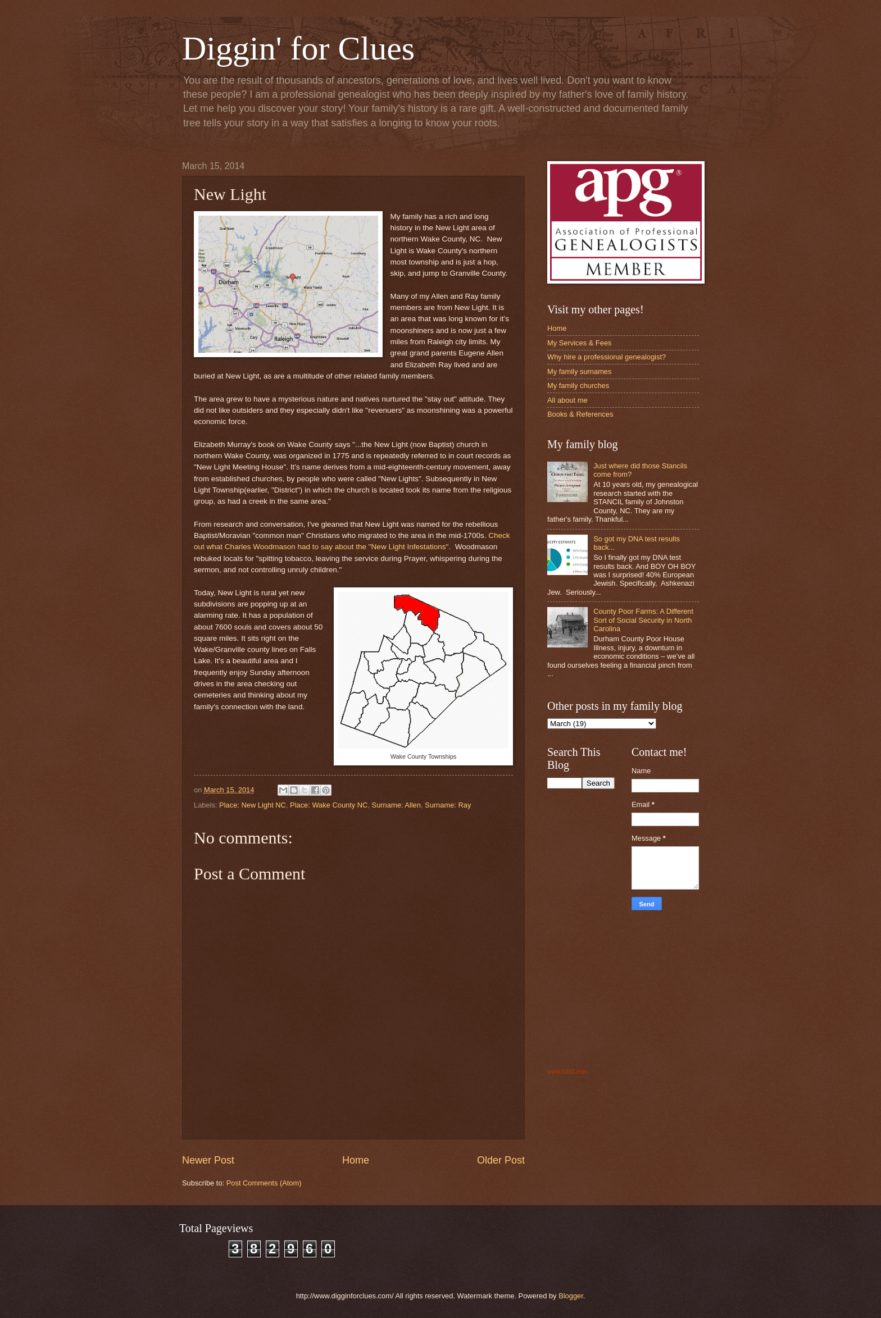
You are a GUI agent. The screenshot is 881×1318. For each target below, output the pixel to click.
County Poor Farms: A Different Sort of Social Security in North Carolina (643, 620)
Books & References (580, 414)
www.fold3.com (567, 1071)
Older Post (501, 1160)
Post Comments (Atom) (264, 1183)
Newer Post (208, 1160)
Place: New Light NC (252, 805)
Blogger (570, 1296)
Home (355, 1160)
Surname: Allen (396, 805)
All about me (567, 400)
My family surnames (579, 371)
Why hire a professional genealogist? (606, 357)
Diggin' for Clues (298, 48)
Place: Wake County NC (328, 805)
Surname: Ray (448, 805)
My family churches (578, 385)
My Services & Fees (579, 343)
